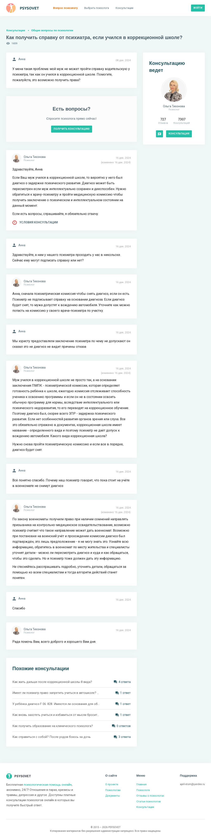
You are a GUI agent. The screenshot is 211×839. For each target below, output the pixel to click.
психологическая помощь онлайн (48, 784)
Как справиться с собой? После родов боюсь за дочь (51, 737)
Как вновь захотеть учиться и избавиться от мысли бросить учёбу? (56, 715)
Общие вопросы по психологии (52, 30)
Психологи (143, 790)
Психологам (113, 790)
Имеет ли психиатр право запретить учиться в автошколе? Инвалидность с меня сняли (56, 693)
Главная (141, 784)
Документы (112, 795)
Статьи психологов (148, 801)
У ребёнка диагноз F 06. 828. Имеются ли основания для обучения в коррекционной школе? (56, 704)
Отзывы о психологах (150, 795)
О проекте (111, 784)
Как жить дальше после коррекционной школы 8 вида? (52, 682)
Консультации (15, 30)
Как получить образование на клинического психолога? (52, 726)
